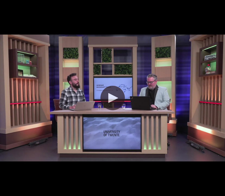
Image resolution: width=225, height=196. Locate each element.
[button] (112, 98)
